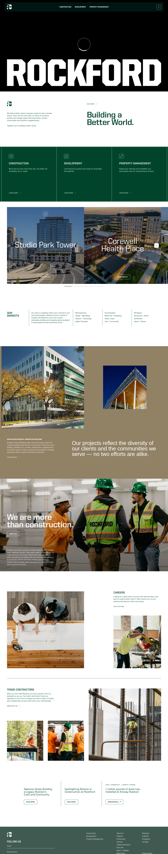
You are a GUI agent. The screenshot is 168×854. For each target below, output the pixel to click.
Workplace (138, 313)
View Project (45, 277)
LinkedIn (145, 836)
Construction (65, 7)
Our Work (90, 104)
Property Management (99, 7)
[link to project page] (45, 245)
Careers (120, 842)
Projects (120, 836)
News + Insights (123, 850)
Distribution (138, 319)
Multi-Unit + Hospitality (113, 316)
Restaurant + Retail (141, 316)
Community (121, 839)
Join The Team (118, 606)
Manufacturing (80, 313)
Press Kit (120, 848)
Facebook (145, 833)
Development (80, 7)
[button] (156, 245)
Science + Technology (83, 319)
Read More (30, 802)
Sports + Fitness (140, 321)
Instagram (146, 839)
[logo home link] (9, 7)
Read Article (113, 802)
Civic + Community (112, 321)
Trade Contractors (123, 845)
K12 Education (110, 313)
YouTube (145, 842)
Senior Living (109, 319)
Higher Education (81, 321)
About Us (13, 534)
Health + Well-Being (82, 316)
